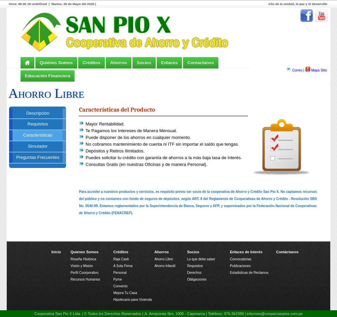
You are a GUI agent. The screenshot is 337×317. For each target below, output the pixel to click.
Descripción (37, 113)
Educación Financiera (47, 75)
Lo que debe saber (201, 259)
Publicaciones (240, 266)
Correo (297, 70)
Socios (144, 62)
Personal (119, 273)
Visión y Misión (81, 266)
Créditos (91, 62)
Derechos (194, 273)
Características (38, 135)
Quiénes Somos (56, 62)
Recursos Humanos (85, 279)
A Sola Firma (122, 266)
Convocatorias (240, 259)
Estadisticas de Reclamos (249, 273)
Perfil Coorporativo (84, 273)
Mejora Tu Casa (125, 293)
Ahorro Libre (163, 259)
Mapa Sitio (319, 70)
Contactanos (200, 62)
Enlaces (169, 62)
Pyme (117, 279)
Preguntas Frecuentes (37, 157)
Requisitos (38, 123)
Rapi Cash (121, 259)
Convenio (120, 286)
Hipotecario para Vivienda (132, 299)
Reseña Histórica (83, 259)
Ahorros (118, 62)
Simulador (38, 146)
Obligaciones (197, 279)
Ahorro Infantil (164, 266)
